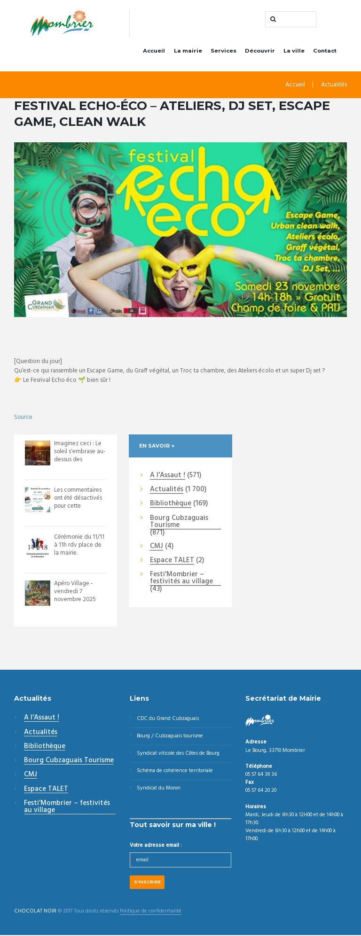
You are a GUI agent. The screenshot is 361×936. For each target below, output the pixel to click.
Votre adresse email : (156, 846)
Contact (325, 50)
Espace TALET (172, 561)
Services (223, 50)
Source (23, 417)
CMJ (156, 546)
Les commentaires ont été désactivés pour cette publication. (78, 502)
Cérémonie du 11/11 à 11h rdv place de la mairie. (79, 545)
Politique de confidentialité (151, 912)
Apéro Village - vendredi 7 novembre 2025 (75, 592)
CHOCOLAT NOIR (35, 912)
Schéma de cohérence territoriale (175, 771)
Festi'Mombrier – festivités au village (181, 579)
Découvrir (260, 50)
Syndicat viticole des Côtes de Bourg (179, 754)
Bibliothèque (170, 504)
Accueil (154, 50)
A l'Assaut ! (167, 476)
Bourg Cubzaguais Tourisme (179, 522)
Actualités (334, 85)
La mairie (188, 50)
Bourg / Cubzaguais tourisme (170, 736)
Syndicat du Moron (159, 788)
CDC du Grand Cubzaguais (168, 719)
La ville (294, 50)
